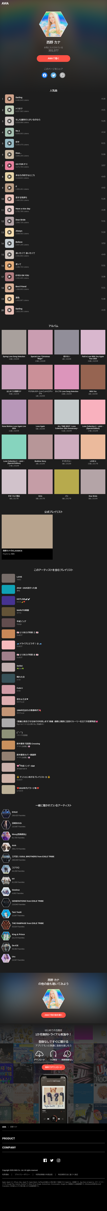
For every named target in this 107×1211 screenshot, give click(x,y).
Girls (40, 496)
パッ (66, 496)
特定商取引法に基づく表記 (68, 1175)
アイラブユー (66, 461)
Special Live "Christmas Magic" (40, 358)
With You (93, 391)
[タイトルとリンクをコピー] (62, 75)
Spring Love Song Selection (14, 357)
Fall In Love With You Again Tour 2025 (93, 358)
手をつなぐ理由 (14, 496)
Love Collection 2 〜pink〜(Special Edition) (93, 427)
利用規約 (5, 1175)
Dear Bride (93, 496)
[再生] (9, 99)
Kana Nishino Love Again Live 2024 (14, 427)
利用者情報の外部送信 (44, 1175)
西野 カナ (13, 1127)
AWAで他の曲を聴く (53, 1015)
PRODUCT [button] (8, 1138)
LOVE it (93, 461)
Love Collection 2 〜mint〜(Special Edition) (14, 462)
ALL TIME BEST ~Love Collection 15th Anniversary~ (66, 427)
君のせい (66, 357)
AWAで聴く (53, 58)
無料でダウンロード (53, 1067)
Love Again (40, 426)
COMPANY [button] (9, 1147)
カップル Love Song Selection (66, 391)
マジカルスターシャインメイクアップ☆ (40, 392)
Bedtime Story (40, 461)
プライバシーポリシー (22, 1175)
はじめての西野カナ (14, 391)
